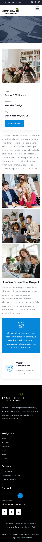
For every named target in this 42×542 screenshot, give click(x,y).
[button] (14, 123)
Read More (13, 418)
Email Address (7, 501)
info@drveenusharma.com (11, 2)
